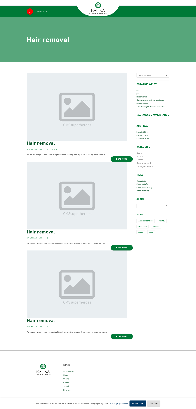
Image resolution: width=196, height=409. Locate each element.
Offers (139, 160)
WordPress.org (142, 194)
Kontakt (67, 394)
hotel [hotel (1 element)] (162, 225)
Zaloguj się (141, 185)
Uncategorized (143, 167)
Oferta (66, 382)
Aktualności (68, 375)
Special (140, 163)
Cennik (66, 386)
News (139, 157)
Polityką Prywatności (119, 403)
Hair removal (41, 147)
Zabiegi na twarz (144, 170)
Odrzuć (154, 403)
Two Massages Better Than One (150, 110)
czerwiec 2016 (142, 142)
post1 (139, 97)
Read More (121, 163)
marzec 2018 (142, 139)
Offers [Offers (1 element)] (157, 230)
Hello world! (141, 100)
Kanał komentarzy (144, 191)
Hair (39, 15)
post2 (139, 94)
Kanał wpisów (142, 188)
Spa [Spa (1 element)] (151, 236)
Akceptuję (137, 403)
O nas (65, 379)
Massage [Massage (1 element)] (143, 230)
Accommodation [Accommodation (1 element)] (146, 225)
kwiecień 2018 (142, 136)
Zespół (66, 390)
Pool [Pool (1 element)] (141, 236)
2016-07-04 (52, 153)
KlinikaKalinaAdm (36, 153)
